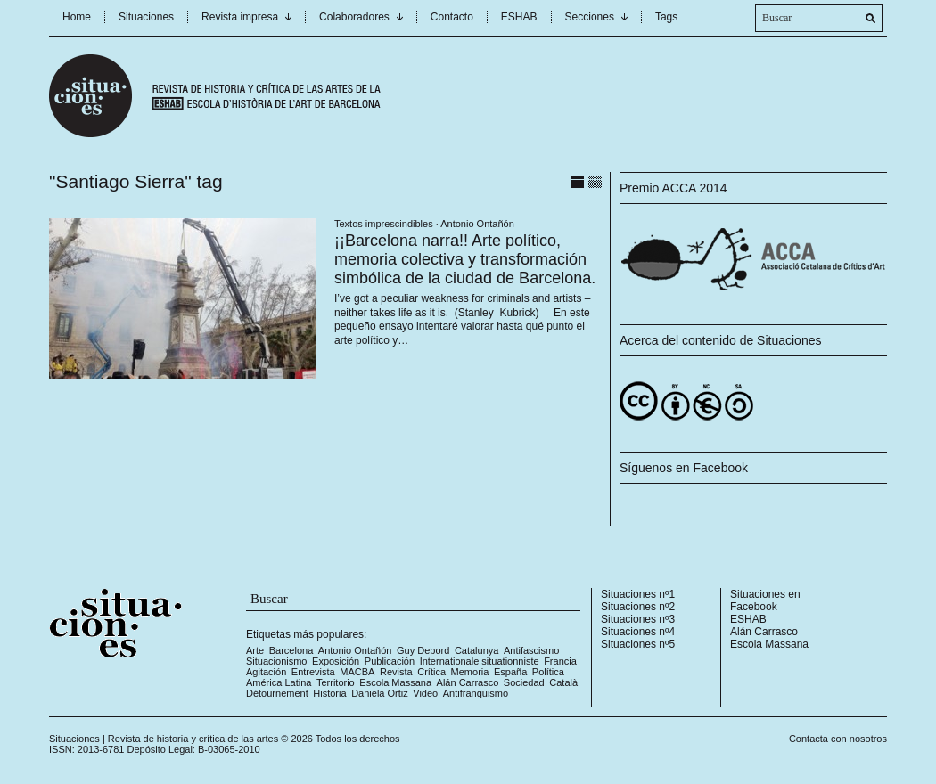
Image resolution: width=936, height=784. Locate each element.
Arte (255, 650)
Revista (396, 671)
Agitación (266, 671)
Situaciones (146, 17)
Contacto (452, 17)
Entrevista (313, 671)
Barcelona (291, 650)
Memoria (470, 671)
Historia (329, 693)
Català (563, 682)
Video (425, 693)
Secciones (589, 17)
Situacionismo (276, 661)
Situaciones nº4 (638, 631)
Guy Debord (423, 650)
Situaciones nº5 (638, 644)
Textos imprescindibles (383, 223)
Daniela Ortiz (379, 693)
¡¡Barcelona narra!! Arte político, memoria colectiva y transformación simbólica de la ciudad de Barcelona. (464, 259)
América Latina (278, 682)
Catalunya (477, 650)
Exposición (335, 661)
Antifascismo (531, 650)
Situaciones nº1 (638, 594)
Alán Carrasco (468, 682)
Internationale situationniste (479, 661)
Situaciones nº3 (638, 619)
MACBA (357, 671)
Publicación (390, 661)
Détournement (277, 693)
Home (76, 17)
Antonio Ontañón (477, 223)
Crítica (431, 671)
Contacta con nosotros (838, 738)
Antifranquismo (475, 693)
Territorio (335, 682)
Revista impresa (239, 17)
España (510, 671)
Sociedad (524, 682)
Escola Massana (395, 682)
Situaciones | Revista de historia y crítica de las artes (163, 738)
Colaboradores (354, 17)
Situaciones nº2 (638, 606)
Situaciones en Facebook (765, 600)
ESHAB (519, 17)
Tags (666, 17)
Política (548, 671)
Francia (560, 661)
